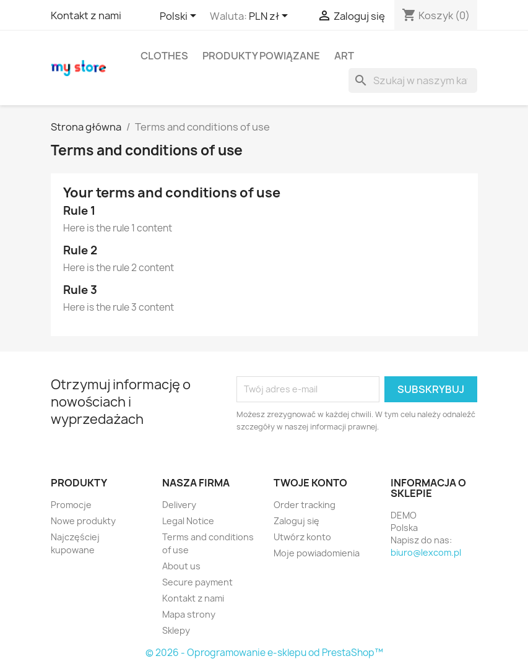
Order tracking (304, 505)
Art (344, 56)
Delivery (179, 505)
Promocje (71, 505)
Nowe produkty (83, 521)
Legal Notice (188, 521)
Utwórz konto (302, 537)
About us (181, 566)
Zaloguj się (296, 521)
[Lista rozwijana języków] (180, 16)
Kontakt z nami (86, 15)
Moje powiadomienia (317, 553)
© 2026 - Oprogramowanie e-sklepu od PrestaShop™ (264, 652)
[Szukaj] (412, 80)
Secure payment (197, 582)
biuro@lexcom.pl (426, 552)
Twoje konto (310, 483)
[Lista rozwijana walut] (270, 16)
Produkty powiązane (261, 56)
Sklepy (176, 630)
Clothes (164, 56)
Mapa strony (188, 614)
